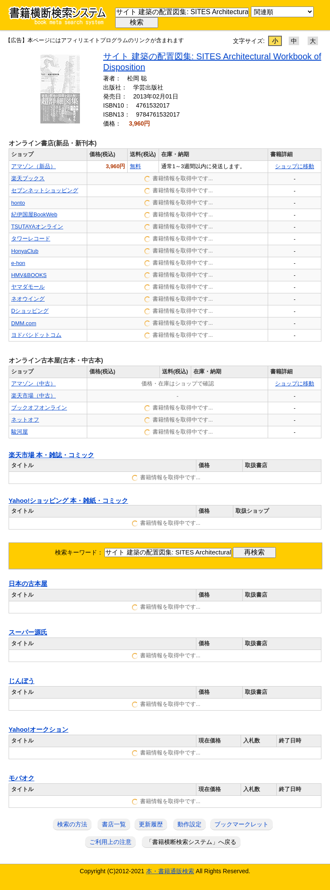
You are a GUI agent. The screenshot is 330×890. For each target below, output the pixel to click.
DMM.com (23, 323)
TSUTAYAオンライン (37, 226)
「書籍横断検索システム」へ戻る (191, 841)
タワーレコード (30, 238)
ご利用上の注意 (110, 841)
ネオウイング (28, 299)
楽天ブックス (28, 178)
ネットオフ (25, 419)
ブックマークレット (241, 824)
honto (18, 203)
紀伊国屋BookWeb (34, 214)
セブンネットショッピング (44, 190)
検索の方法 (72, 824)
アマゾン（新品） (33, 166)
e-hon (18, 263)
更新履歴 (151, 824)
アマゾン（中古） (33, 383)
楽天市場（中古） (33, 395)
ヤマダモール (28, 286)
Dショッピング (30, 311)
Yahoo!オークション (38, 729)
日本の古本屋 (28, 583)
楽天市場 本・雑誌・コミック (51, 455)
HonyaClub (24, 251)
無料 (135, 166)
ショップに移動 (294, 166)
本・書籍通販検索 (170, 871)
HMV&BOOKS (29, 275)
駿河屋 (19, 431)
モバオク (21, 778)
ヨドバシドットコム (36, 335)
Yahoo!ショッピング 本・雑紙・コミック (68, 500)
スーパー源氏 (28, 632)
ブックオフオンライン (39, 407)
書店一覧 (114, 824)
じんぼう (21, 681)
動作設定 (189, 824)
